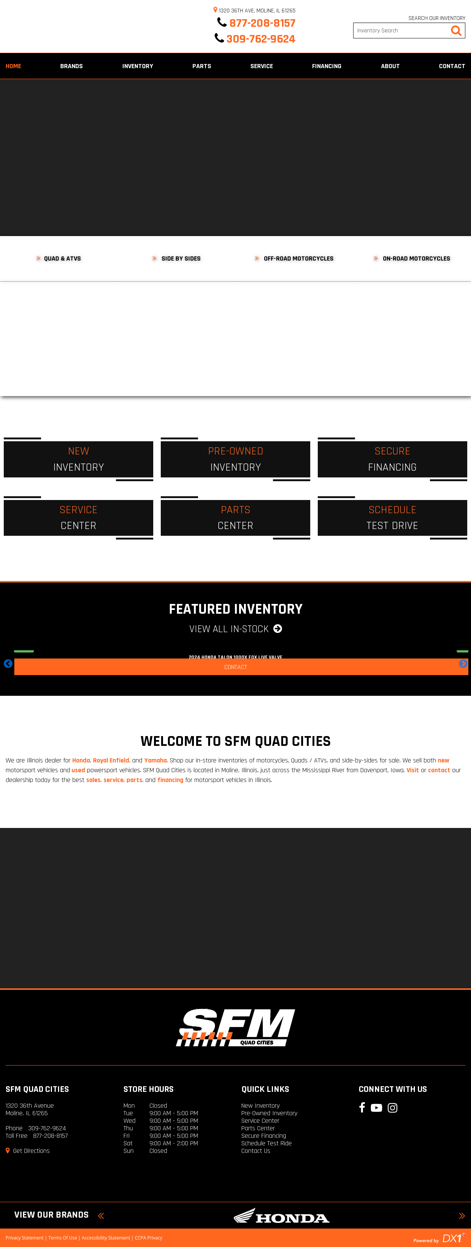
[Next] (447, 157)
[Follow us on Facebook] (464, 87)
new (444, 760)
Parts (201, 66)
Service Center (260, 1120)
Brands (71, 66)
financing (170, 780)
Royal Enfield (111, 760)
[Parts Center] (235, 518)
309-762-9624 (255, 39)
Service (261, 66)
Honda (81, 760)
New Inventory (260, 1105)
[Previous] (24, 157)
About (390, 66)
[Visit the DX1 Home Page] (439, 1237)
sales (93, 780)
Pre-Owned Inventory (269, 1113)
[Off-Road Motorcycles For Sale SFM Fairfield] (295, 316)
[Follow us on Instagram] (464, 125)
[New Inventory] (78, 459)
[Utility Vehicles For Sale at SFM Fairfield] (177, 316)
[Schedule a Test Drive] (392, 518)
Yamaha (155, 760)
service (113, 780)
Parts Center (258, 1128)
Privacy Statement (25, 1238)
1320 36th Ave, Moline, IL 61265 (254, 11)
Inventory (137, 66)
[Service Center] (78, 518)
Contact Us (255, 1150)
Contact (452, 66)
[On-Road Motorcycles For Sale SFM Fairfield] (412, 316)
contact (439, 770)
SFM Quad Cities (37, 1089)
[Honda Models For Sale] (281, 1215)
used (77, 770)
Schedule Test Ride (266, 1143)
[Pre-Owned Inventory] (235, 459)
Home (13, 66)
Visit (413, 770)
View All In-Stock (235, 629)
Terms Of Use (63, 1238)
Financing (326, 66)
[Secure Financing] (392, 459)
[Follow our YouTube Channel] (464, 106)
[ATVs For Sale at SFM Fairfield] (59, 316)
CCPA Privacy (148, 1238)
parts (134, 780)
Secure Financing (263, 1135)
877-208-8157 (256, 23)
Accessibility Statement (106, 1238)
